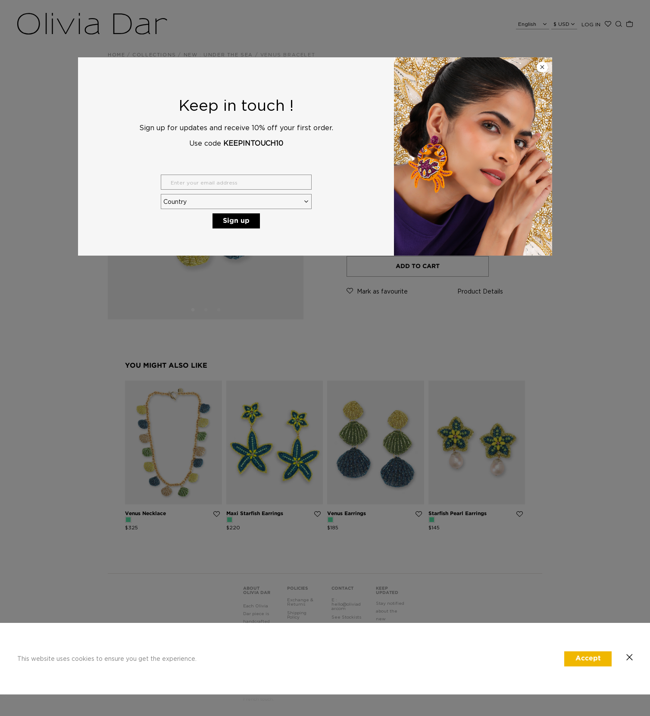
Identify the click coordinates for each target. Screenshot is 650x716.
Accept (588, 658)
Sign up (236, 221)
